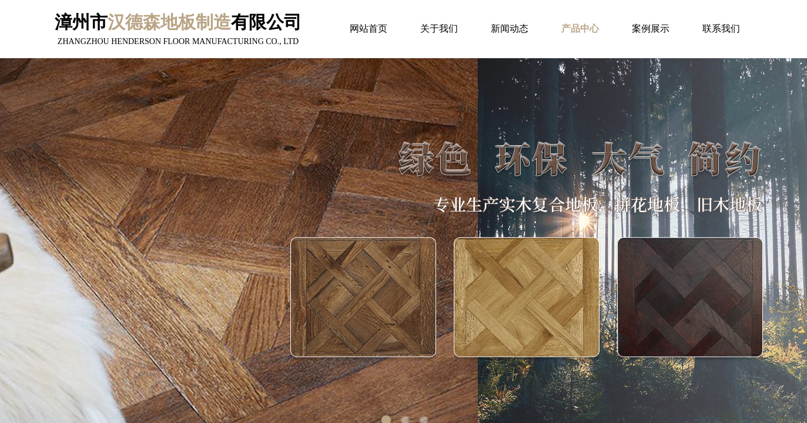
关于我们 (439, 28)
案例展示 (650, 28)
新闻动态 (509, 28)
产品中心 (580, 28)
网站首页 (368, 28)
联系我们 (721, 28)
